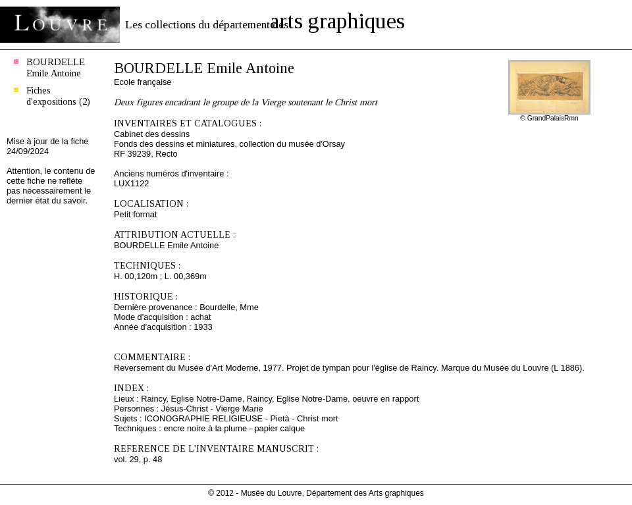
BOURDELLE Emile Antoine (55, 67)
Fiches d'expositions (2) (58, 96)
